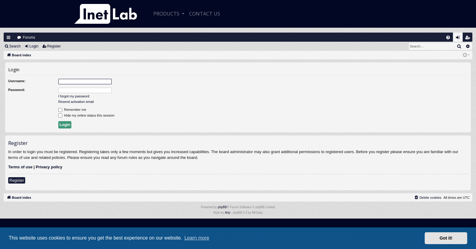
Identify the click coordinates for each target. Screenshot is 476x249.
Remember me (72, 110)
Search (15, 46)
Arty (227, 212)
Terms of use (20, 167)
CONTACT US (204, 13)
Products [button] (167, 13)
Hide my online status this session (86, 116)
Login (33, 46)
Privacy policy (49, 167)
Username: (16, 81)
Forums (29, 37)
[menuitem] (448, 37)
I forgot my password (73, 96)
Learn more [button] (196, 237)
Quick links (8, 37)
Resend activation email (76, 101)
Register (54, 46)
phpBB (222, 207)
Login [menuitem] (459, 38)
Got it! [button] (446, 238)
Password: (16, 90)
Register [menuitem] (469, 38)
